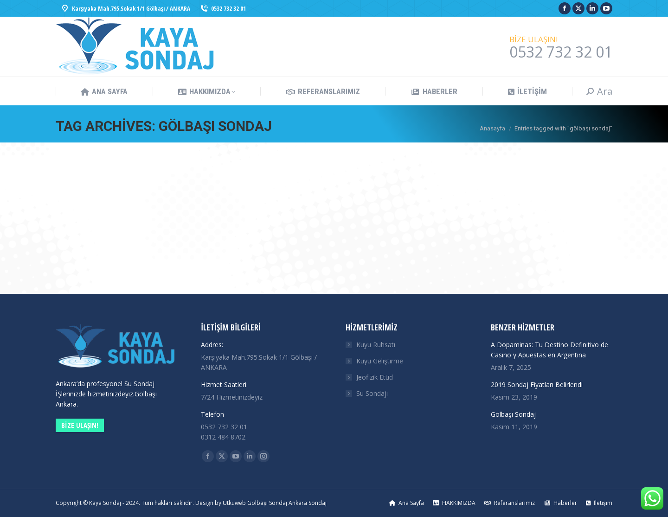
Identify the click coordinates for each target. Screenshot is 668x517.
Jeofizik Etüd (374, 377)
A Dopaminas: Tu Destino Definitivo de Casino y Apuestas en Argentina (549, 349)
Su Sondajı (372, 393)
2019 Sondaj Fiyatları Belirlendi (537, 384)
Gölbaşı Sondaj (513, 414)
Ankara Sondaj (308, 503)
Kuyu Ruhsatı (375, 344)
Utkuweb (234, 503)
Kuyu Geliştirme (379, 360)
